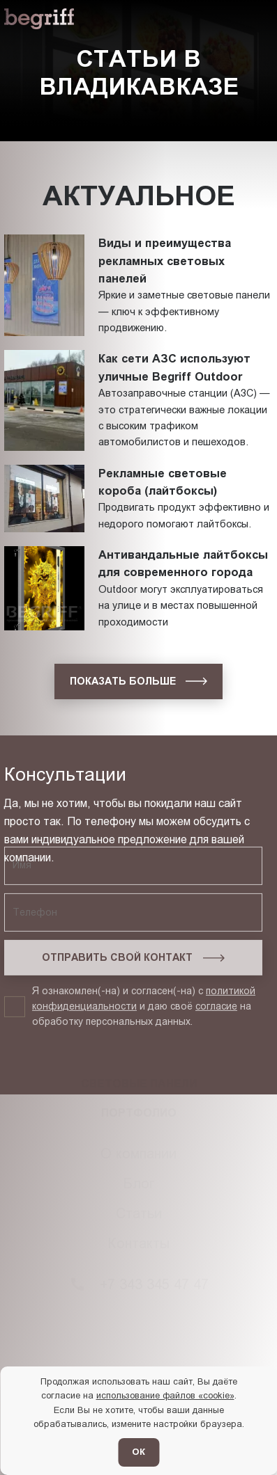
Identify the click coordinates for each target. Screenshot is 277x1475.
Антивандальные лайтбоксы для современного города (183, 563)
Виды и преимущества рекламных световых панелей (164, 261)
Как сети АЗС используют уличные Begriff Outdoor (174, 367)
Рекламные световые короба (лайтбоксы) (162, 482)
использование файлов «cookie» (165, 1395)
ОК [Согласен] (138, 1451)
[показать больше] (138, 681)
